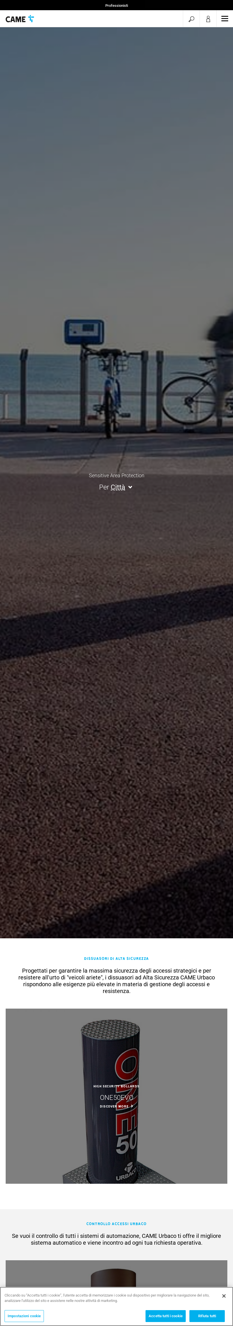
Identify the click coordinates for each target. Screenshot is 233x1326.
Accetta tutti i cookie (166, 1318)
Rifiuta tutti (207, 1318)
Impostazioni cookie (24, 1318)
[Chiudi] (224, 1298)
